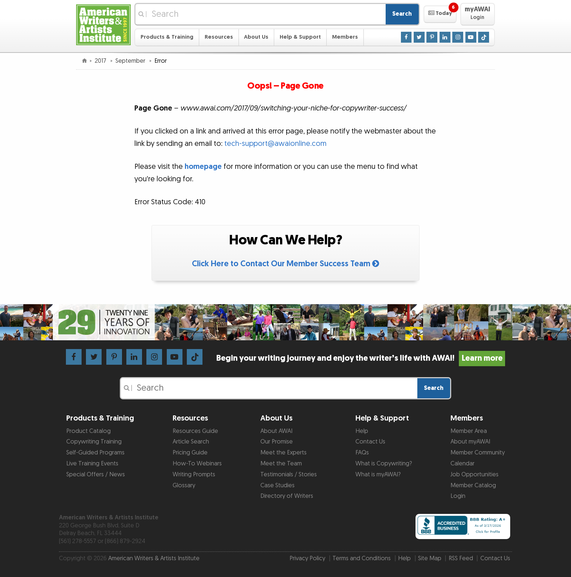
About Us (256, 37)
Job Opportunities (474, 474)
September (131, 61)
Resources (219, 37)
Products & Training (167, 37)
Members (345, 37)
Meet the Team (281, 464)
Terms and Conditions (361, 558)
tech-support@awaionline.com (275, 143)
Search (402, 14)
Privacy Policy (307, 558)
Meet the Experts (283, 453)
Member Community (477, 453)
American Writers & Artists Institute (154, 558)
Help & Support (300, 37)
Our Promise (276, 442)
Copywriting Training (94, 442)
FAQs (362, 453)
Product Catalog (88, 431)
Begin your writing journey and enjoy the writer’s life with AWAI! (360, 358)
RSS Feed (461, 558)
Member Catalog (473, 485)
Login (457, 496)
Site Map (429, 558)
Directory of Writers (286, 496)
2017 (101, 61)
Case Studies (277, 485)
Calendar (462, 464)
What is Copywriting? (383, 464)
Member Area (468, 431)
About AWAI (276, 431)
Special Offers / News (95, 474)
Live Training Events (92, 464)
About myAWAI (470, 442)
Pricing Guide (190, 453)
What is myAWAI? (378, 474)
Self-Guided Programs (95, 453)
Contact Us (370, 442)
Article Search (191, 442)
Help (361, 431)
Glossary (184, 485)
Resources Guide (195, 431)
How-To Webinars (197, 464)
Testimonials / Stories (288, 474)
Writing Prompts (194, 474)
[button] (440, 14)
